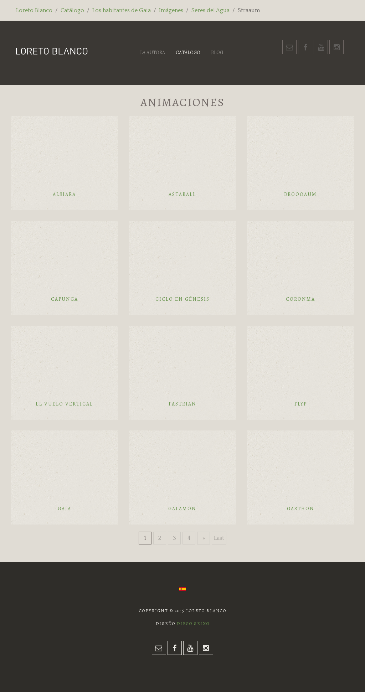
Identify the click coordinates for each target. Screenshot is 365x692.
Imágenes (171, 10)
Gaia (64, 508)
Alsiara (64, 194)
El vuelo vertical (64, 404)
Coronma (300, 299)
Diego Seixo (193, 623)
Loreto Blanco (34, 10)
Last (219, 538)
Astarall (182, 194)
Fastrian (182, 404)
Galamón (182, 508)
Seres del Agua (210, 10)
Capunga (64, 299)
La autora (152, 52)
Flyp (300, 404)
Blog (217, 52)
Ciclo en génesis (182, 299)
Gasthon (300, 508)
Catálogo (72, 10)
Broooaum (300, 194)
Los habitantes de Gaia (121, 10)
